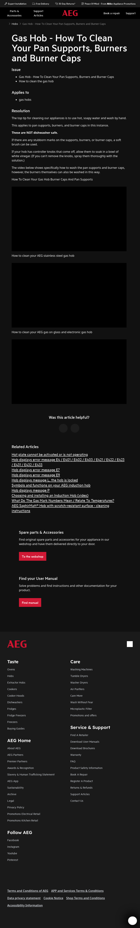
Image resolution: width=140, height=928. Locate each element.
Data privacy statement (24, 898)
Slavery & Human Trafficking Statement (31, 774)
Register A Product (81, 781)
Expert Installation (15, 3)
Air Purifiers (77, 689)
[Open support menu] (132, 920)
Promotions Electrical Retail (23, 813)
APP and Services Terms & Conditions (77, 891)
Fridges (11, 708)
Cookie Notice (53, 898)
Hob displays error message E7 (36, 469)
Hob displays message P (31, 490)
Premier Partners (17, 761)
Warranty (75, 754)
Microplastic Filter (81, 708)
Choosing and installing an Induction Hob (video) (50, 495)
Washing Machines (81, 669)
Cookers (12, 689)
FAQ (72, 761)
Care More (76, 695)
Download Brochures (82, 748)
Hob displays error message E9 (36, 474)
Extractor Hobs (16, 682)
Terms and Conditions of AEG (27, 891)
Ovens (11, 669)
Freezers (12, 721)
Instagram (13, 846)
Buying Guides (16, 728)
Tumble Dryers (79, 675)
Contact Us (76, 800)
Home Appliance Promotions (119, 3)
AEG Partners (15, 754)
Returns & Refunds (81, 787)
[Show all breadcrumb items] (5, 23)
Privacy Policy (15, 807)
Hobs (10, 675)
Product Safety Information (86, 767)
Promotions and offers (83, 715)
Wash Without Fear (81, 702)
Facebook (13, 840)
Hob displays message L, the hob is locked (45, 480)
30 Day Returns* (65, 3)
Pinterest (12, 859)
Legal (10, 800)
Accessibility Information (25, 905)
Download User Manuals (84, 741)
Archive (11, 794)
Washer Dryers (79, 682)
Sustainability (15, 787)
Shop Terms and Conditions (85, 898)
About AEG (14, 748)
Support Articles (80, 794)
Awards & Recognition (20, 767)
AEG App (12, 781)
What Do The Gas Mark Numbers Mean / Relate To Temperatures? (63, 500)
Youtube (12, 853)
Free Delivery (40, 3)
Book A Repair (79, 774)
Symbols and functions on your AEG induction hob (51, 485)
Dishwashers (14, 702)
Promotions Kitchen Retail (22, 820)
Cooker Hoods (15, 695)
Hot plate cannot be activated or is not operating (50, 454)
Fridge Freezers (16, 715)
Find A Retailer (79, 735)
